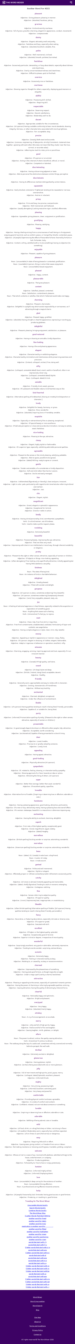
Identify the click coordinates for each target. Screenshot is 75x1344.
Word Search (37, 1305)
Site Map (37, 1317)
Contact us (37, 1334)
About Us (37, 1321)
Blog (37, 1309)
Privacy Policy (37, 1330)
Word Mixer (37, 1297)
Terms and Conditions (37, 1326)
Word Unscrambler (37, 1301)
